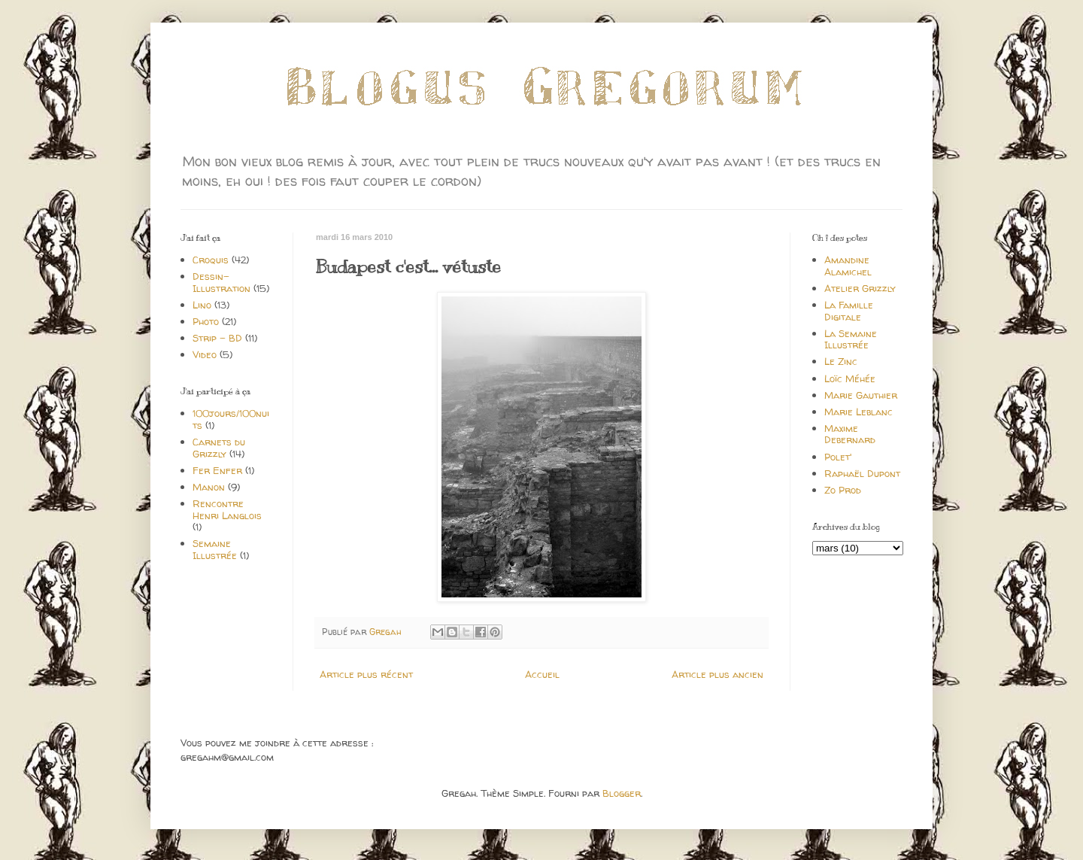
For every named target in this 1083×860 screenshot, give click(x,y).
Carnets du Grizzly (219, 447)
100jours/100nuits (231, 419)
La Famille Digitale (848, 311)
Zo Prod (842, 490)
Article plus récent (366, 674)
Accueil (542, 674)
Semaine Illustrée (215, 549)
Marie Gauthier (860, 395)
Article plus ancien (717, 674)
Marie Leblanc (858, 411)
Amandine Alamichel (848, 265)
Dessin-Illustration (221, 282)
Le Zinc (840, 361)
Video (205, 354)
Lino (202, 304)
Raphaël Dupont (862, 473)
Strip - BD (217, 338)
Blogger (621, 793)
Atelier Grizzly (860, 288)
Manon (209, 487)
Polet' (837, 456)
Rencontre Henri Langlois (227, 509)
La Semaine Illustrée (850, 339)
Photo (206, 321)
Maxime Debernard (849, 434)
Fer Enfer (217, 470)
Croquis (211, 259)
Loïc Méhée (849, 378)
